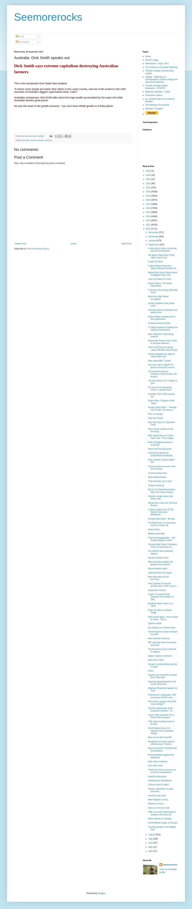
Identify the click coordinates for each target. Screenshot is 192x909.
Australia (25, 140)
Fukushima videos (153, 95)
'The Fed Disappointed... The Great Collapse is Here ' (161, 539)
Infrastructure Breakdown (160, 780)
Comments (22, 42)
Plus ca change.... (156, 414)
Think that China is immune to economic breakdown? (162, 771)
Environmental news (157, 473)
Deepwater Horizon (157, 590)
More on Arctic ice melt (158, 808)
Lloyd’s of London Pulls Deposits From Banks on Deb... (161, 597)
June (151, 843)
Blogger (101, 893)
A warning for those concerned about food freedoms (162, 249)
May (150, 847)
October (152, 240)
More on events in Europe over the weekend (162, 749)
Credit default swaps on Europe (162, 823)
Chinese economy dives (159, 323)
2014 (148, 216)
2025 (148, 171)
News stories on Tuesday (160, 818)
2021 (148, 187)
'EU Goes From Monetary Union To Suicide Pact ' (160, 388)
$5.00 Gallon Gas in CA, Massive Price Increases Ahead (161, 731)
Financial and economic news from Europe (162, 467)
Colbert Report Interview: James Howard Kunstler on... (163, 267)
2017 (148, 204)
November (153, 236)
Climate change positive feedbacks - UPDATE (156, 86)
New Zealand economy (159, 638)
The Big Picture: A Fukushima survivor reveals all (162, 524)
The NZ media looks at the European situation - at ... (161, 709)
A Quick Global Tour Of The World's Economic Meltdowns (161, 512)
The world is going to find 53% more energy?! (162, 702)
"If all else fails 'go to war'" (160, 481)
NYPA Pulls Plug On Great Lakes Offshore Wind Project (163, 348)
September (153, 244)
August (152, 834)
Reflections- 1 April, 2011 (157, 63)
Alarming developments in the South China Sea (162, 682)
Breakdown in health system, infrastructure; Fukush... (161, 742)
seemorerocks (170, 864)
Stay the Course (155, 418)
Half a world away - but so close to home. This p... (163, 618)
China (150, 671)
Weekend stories (156, 803)
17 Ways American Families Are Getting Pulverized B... (163, 328)
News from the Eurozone (159, 449)
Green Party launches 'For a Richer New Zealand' (161, 716)
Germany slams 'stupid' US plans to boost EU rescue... (162, 366)
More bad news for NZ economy (158, 578)
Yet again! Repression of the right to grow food (161, 256)
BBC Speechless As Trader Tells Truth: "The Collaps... (161, 436)
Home (73, 243)
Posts (20, 36)
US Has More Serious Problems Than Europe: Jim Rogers (162, 374)
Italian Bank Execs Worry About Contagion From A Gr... (163, 273)
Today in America (156, 485)
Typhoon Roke (155, 623)
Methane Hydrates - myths (157, 91)
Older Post (126, 243)
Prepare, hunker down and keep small (160, 497)
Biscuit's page (151, 60)
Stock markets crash (157, 568)
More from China (156, 660)
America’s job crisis (157, 795)
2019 (148, 196)
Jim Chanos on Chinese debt (161, 627)
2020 (148, 191)
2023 (148, 179)
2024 (148, 175)
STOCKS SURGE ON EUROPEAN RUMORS (160, 454)
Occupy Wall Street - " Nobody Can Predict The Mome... (162, 408)
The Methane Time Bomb (157, 105)
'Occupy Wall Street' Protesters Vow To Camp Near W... (162, 545)
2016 (148, 208)
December (153, 232)
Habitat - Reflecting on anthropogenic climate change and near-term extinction (161, 79)
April (150, 851)
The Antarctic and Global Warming (161, 67)
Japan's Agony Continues (160, 656)
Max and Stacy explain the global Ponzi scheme (160, 563)
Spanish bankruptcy (157, 776)
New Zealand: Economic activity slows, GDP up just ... (163, 584)
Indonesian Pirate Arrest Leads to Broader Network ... (162, 341)
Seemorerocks (48, 17)
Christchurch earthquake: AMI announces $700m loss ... (162, 696)
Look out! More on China (159, 279)
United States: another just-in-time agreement (162, 317)
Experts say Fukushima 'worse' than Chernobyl (162, 676)
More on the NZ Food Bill (159, 737)
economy (48, 140)
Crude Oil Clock (155, 261)
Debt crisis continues (158, 761)
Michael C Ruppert (154, 108)
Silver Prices (154, 529)
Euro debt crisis (155, 765)
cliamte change (36, 140)
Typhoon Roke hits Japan (160, 573)
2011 (148, 229)
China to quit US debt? (158, 784)
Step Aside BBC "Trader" (159, 361)
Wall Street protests (157, 477)
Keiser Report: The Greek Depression (160, 284)
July (150, 839)
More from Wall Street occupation (158, 297)
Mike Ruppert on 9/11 (158, 799)
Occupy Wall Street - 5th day (161, 519)
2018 (148, 200)
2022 (148, 183)
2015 (148, 212)
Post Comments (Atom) (38, 248)
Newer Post (20, 243)
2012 (148, 225)
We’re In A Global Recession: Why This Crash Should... (161, 490)
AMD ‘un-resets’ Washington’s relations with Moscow (162, 813)
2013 (148, 220)
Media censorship (156, 533)
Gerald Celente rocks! (158, 558)
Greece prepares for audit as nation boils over (161, 355)
